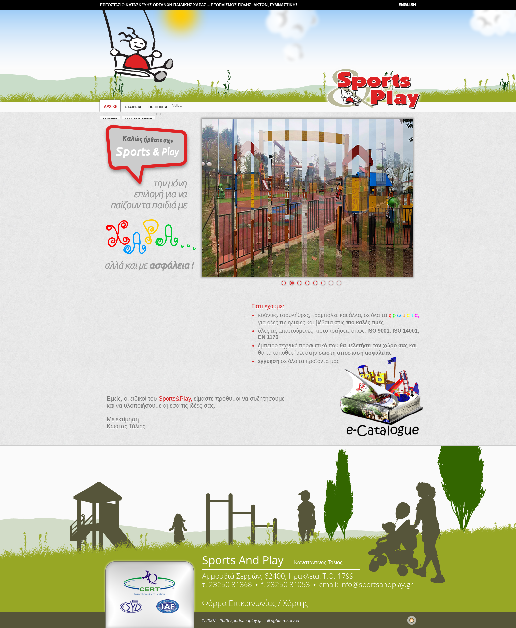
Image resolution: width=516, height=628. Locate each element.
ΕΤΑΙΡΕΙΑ (133, 107)
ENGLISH (407, 4)
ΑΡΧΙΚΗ (110, 106)
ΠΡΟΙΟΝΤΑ (157, 107)
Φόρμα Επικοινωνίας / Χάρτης (255, 602)
